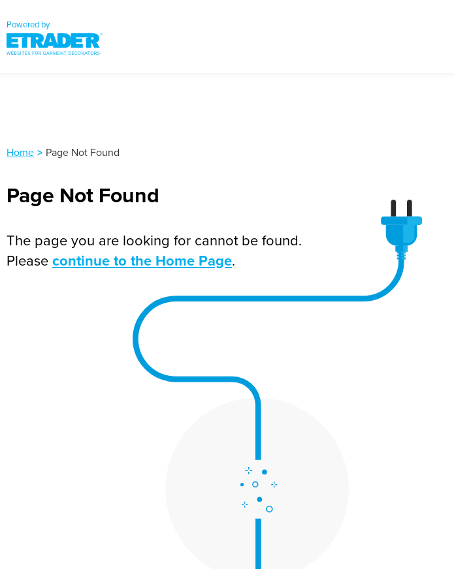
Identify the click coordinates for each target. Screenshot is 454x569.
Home (20, 152)
